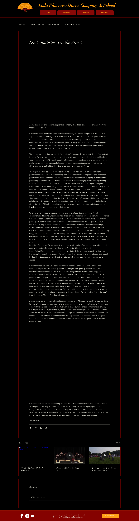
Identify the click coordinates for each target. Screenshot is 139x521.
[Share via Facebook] (30, 428)
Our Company (54, 24)
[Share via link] (46, 428)
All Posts (22, 24)
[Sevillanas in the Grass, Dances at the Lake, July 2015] (104, 455)
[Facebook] (22, 516)
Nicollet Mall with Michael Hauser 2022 (32, 469)
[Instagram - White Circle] (27, 516)
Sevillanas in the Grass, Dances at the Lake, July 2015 (104, 469)
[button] (48, 12)
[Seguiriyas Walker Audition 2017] (69, 455)
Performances (37, 24)
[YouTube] (32, 516)
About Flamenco (72, 24)
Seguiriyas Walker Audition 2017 (67, 469)
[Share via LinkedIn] (41, 428)
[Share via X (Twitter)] (36, 428)
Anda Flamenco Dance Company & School (76, 5)
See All (118, 443)
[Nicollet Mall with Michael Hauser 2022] (34, 455)
